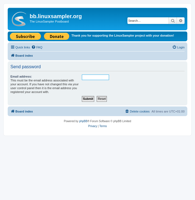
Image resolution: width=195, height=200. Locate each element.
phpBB (83, 121)
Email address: (21, 76)
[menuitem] (36, 47)
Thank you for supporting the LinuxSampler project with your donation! (122, 35)
